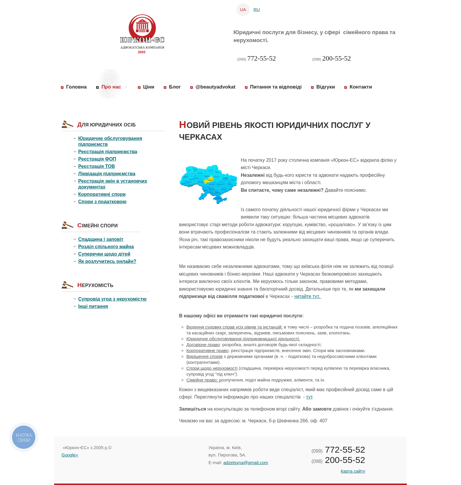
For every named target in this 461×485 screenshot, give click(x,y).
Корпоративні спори (102, 194)
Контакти (361, 87)
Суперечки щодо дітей (104, 253)
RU (256, 9)
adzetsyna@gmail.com (245, 462)
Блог (175, 87)
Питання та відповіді (276, 87)
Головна (76, 87)
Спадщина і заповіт (100, 239)
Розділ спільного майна (106, 246)
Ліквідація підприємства (106, 173)
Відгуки (325, 87)
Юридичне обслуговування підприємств (110, 141)
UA (243, 9)
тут (309, 396)
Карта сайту (353, 471)
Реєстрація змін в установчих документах (112, 184)
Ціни (148, 87)
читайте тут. (307, 296)
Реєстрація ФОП (97, 158)
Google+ (69, 454)
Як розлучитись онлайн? (107, 261)
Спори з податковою (102, 201)
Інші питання (93, 306)
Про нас (111, 87)
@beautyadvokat (215, 87)
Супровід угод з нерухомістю (112, 298)
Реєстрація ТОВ (96, 166)
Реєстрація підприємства (107, 151)
